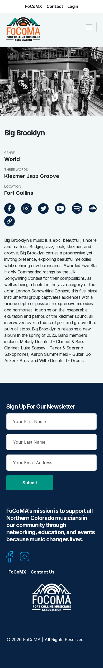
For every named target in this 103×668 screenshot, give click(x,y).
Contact (54, 6)
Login (72, 6)
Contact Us (42, 572)
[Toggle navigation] (89, 27)
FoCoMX (33, 6)
